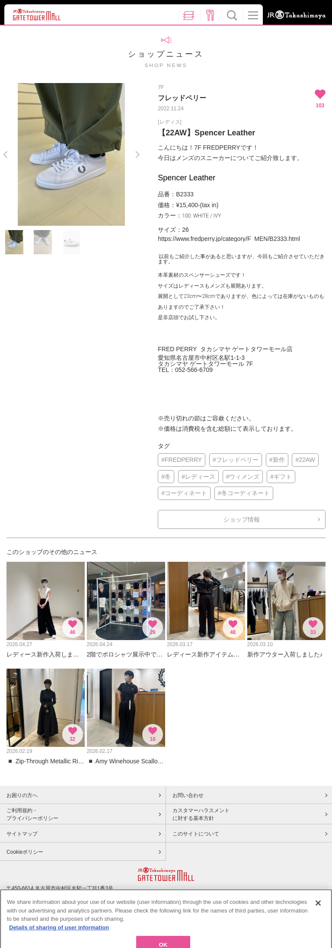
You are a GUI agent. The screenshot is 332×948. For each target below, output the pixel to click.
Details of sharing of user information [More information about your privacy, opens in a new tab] (59, 939)
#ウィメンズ (243, 476)
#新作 (277, 459)
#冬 (166, 476)
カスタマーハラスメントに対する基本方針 (201, 814)
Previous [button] (5, 154)
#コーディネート (184, 493)
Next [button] (137, 154)
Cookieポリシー (24, 852)
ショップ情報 (241, 519)
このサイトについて (195, 834)
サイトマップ (22, 834)
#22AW (305, 459)
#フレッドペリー (236, 459)
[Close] (318, 914)
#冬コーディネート (244, 493)
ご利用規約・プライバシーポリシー (32, 814)
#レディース (198, 476)
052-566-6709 (194, 369)
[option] (71, 154)
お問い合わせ (188, 795)
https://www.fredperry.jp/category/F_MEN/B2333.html (229, 238)
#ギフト (281, 476)
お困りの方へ (22, 795)
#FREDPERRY (181, 459)
